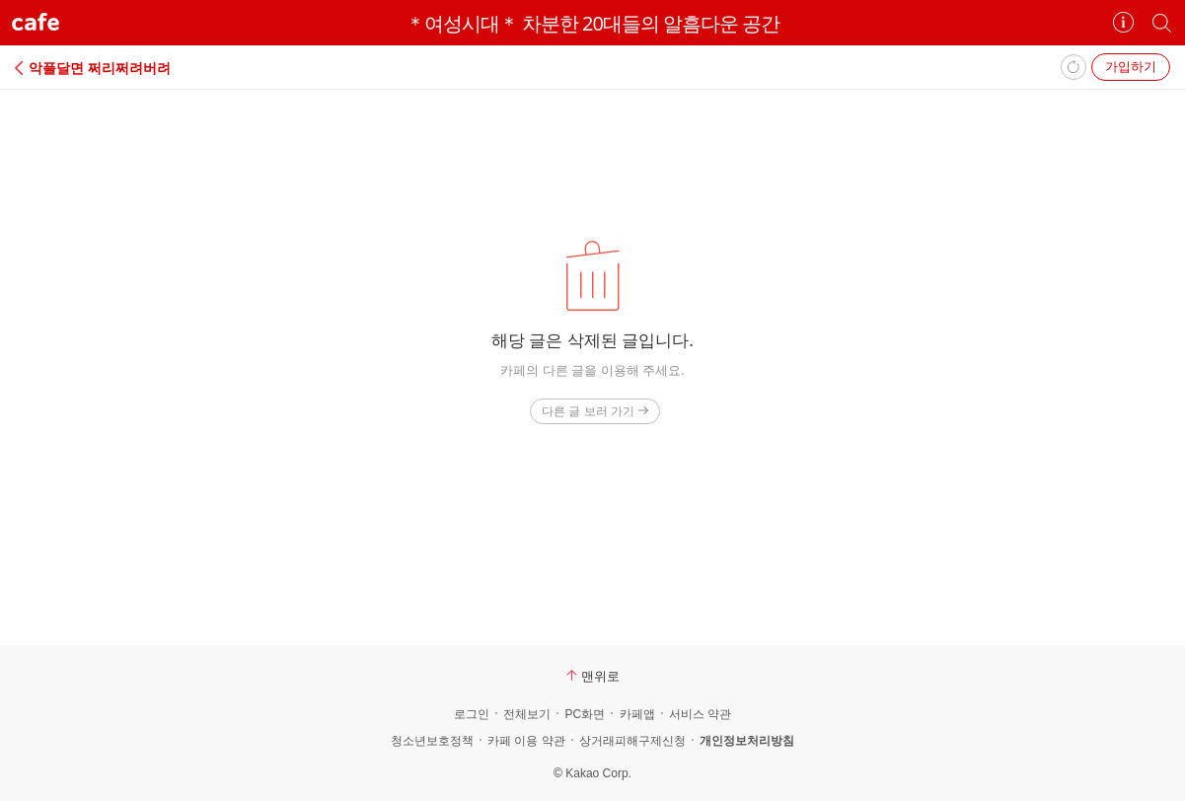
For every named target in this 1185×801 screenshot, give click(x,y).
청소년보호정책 (432, 741)
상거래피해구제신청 (632, 741)
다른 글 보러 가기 (594, 410)
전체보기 (527, 714)
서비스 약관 (700, 714)
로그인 (471, 714)
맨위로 (593, 676)
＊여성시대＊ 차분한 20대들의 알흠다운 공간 (593, 23)
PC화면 (584, 714)
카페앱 (637, 714)
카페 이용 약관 (526, 741)
